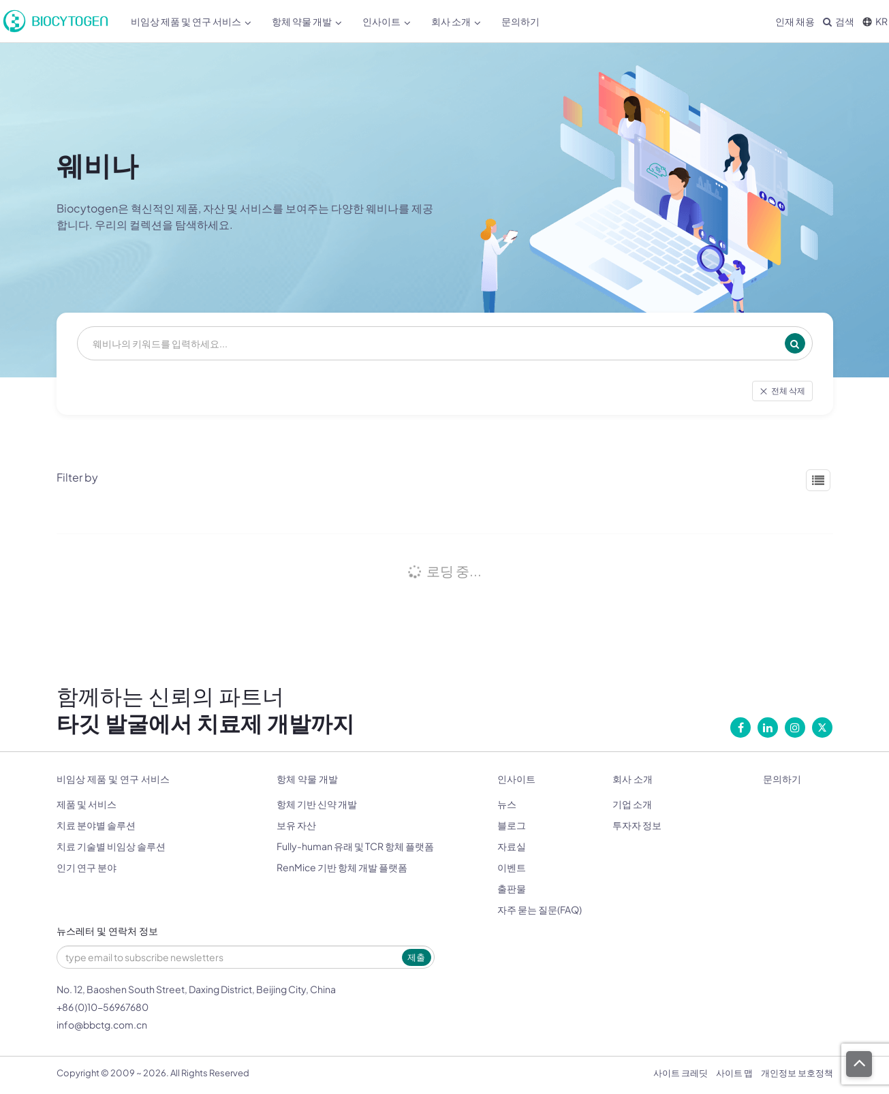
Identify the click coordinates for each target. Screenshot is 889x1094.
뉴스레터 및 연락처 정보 (107, 931)
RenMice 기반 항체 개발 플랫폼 (342, 867)
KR (875, 21)
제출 (416, 957)
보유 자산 (296, 825)
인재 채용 (795, 21)
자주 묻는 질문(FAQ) (539, 909)
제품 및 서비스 (86, 804)
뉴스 (506, 804)
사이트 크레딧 (680, 1072)
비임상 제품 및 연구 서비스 (191, 21)
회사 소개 (456, 21)
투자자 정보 (636, 825)
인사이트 (386, 21)
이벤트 (511, 867)
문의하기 (520, 21)
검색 (838, 21)
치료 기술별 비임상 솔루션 (111, 846)
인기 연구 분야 (86, 867)
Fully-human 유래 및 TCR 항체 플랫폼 (355, 846)
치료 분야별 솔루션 (96, 825)
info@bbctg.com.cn (102, 1024)
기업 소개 (632, 804)
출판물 (511, 888)
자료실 (511, 846)
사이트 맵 (734, 1072)
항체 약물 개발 (307, 21)
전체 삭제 (782, 391)
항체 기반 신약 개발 (317, 804)
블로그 (511, 825)
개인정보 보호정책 (797, 1072)
